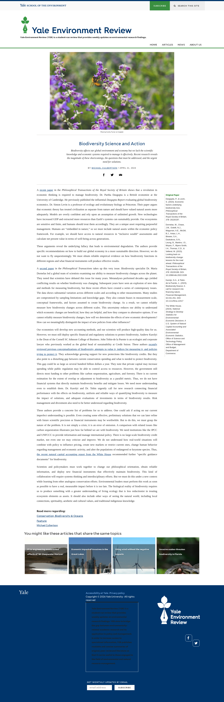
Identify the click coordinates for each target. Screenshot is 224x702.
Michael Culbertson (104, 168)
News (181, 44)
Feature (42, 520)
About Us (195, 44)
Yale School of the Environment (30, 4)
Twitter (112, 174)
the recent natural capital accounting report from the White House (74, 454)
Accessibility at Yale (97, 593)
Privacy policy (117, 593)
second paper (47, 268)
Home (153, 44)
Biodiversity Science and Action (112, 143)
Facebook (103, 174)
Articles (167, 44)
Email (120, 174)
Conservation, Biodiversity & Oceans (60, 515)
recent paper (46, 190)
